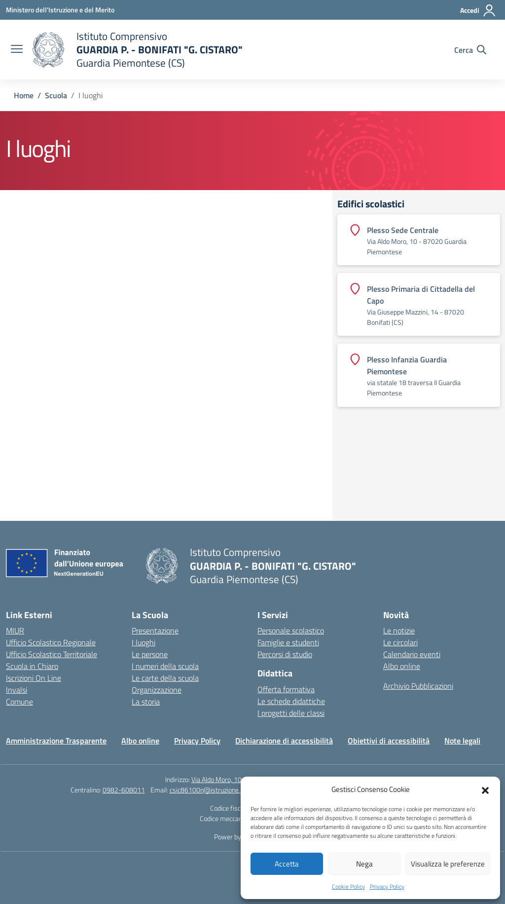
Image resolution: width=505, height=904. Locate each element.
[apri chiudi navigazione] (17, 50)
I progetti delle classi (291, 713)
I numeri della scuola (165, 666)
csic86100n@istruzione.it (207, 790)
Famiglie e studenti (288, 642)
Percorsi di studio (284, 654)
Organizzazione (156, 690)
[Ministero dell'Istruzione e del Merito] (60, 9)
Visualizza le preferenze (448, 863)
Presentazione (155, 630)
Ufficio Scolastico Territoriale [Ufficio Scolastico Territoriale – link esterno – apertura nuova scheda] (51, 654)
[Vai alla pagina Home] (24, 95)
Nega (364, 863)
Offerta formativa (286, 689)
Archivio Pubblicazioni (418, 686)
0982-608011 (124, 790)
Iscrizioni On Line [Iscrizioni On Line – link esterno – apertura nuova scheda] (33, 678)
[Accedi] (478, 10)
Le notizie (399, 630)
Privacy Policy (387, 886)
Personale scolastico (290, 630)
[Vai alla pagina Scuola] (56, 95)
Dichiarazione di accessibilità (284, 741)
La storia (146, 701)
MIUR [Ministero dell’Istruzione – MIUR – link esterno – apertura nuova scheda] (15, 630)
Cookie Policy (348, 886)
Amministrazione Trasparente (56, 741)
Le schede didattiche (291, 701)
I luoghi (143, 642)
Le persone (150, 654)
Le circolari (400, 642)
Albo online (401, 666)
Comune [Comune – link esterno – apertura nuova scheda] (19, 701)
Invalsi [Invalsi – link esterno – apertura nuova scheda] (16, 690)
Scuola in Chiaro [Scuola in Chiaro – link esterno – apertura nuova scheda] (32, 666)
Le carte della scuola (165, 678)
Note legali (462, 741)
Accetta (287, 863)
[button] (485, 789)
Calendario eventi (411, 654)
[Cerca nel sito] (470, 49)
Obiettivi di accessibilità (389, 741)
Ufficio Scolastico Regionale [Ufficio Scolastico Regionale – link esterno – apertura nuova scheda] (51, 642)
